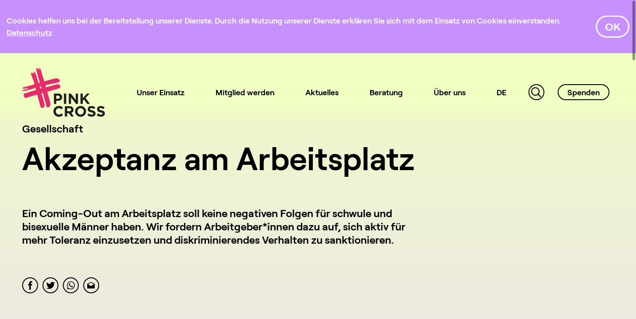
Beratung (386, 92)
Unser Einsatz (161, 92)
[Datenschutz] (29, 32)
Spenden (583, 92)
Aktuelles (322, 92)
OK (613, 26)
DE (501, 92)
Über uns (450, 92)
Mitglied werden (245, 92)
